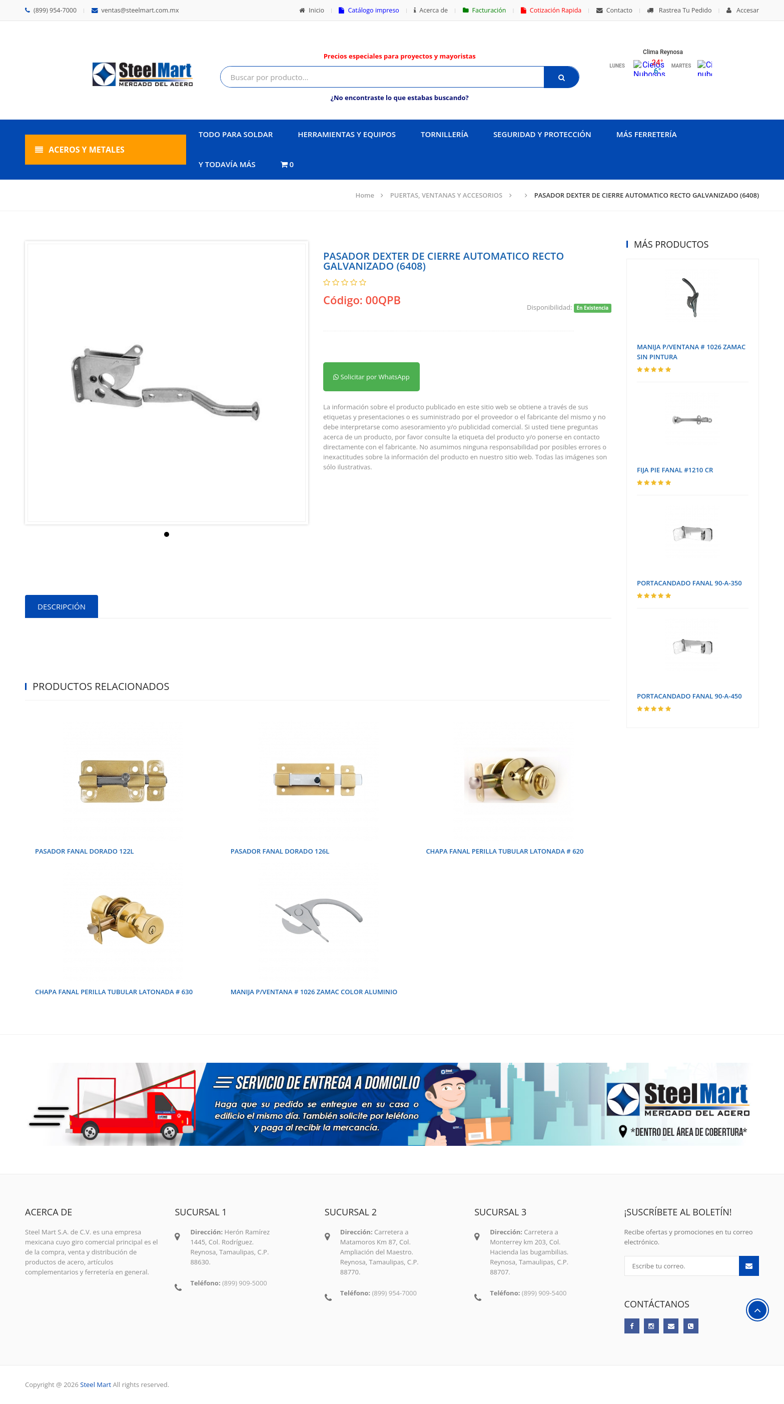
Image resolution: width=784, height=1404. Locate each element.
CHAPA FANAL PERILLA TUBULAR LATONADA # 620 (504, 851)
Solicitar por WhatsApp (371, 376)
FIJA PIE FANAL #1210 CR (675, 469)
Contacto (614, 10)
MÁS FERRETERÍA (646, 134)
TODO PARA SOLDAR (236, 134)
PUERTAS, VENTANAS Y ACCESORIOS (446, 195)
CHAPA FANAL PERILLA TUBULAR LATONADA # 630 (114, 991)
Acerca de (431, 10)
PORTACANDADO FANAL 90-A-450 (689, 695)
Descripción (62, 606)
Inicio (311, 10)
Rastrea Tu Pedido (679, 10)
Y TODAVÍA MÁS (227, 164)
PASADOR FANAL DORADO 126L (280, 851)
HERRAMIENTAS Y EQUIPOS (347, 134)
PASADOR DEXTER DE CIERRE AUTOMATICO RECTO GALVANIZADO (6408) (646, 195)
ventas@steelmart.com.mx (135, 10)
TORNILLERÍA (444, 134)
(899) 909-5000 (244, 1282)
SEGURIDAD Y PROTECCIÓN (542, 134)
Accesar (742, 10)
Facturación (484, 10)
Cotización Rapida (551, 10)
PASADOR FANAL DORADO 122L (84, 851)
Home (364, 195)
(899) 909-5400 (544, 1292)
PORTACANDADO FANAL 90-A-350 (689, 582)
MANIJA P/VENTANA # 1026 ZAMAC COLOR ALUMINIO (314, 991)
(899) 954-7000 (51, 10)
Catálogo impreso (369, 10)
